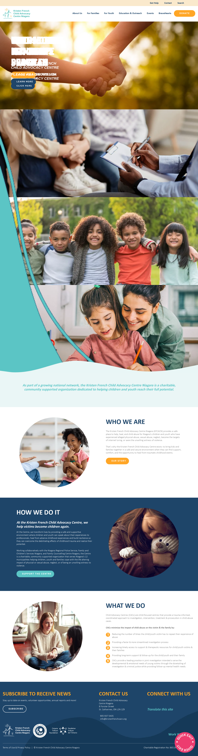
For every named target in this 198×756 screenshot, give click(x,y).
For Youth (109, 13)
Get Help (154, 2)
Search (180, 2)
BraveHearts (165, 13)
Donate (184, 13)
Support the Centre (36, 574)
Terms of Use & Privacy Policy (16, 747)
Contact (167, 2)
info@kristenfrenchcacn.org (113, 718)
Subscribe (16, 709)
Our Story (118, 461)
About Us (77, 13)
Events (150, 13)
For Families (93, 13)
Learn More (24, 82)
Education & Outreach (130, 13)
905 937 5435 (106, 715)
